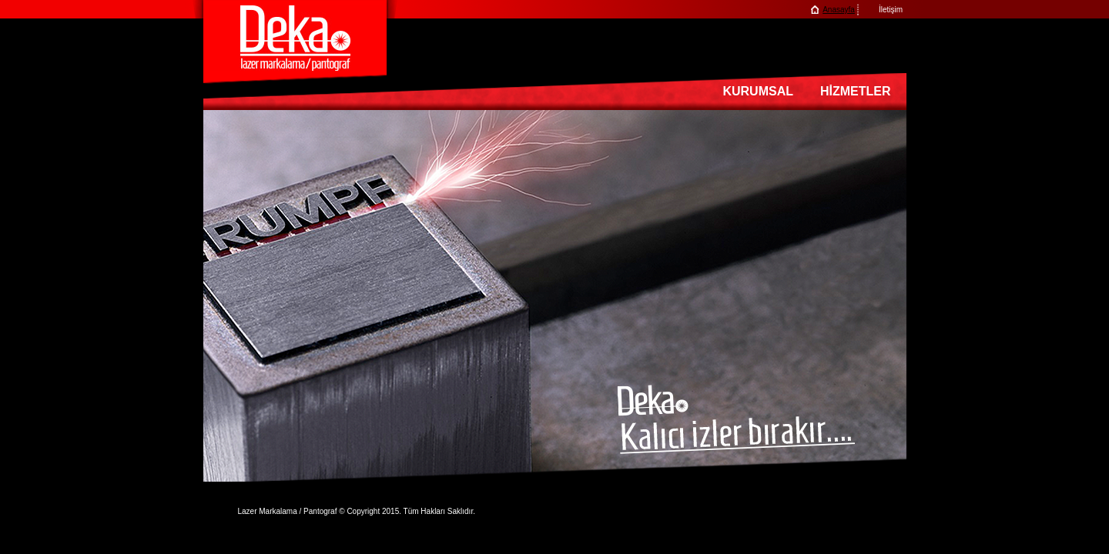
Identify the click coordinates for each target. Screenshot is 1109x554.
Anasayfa (839, 9)
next (893, 297)
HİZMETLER (855, 91)
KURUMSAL (757, 91)
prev (216, 297)
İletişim (891, 9)
